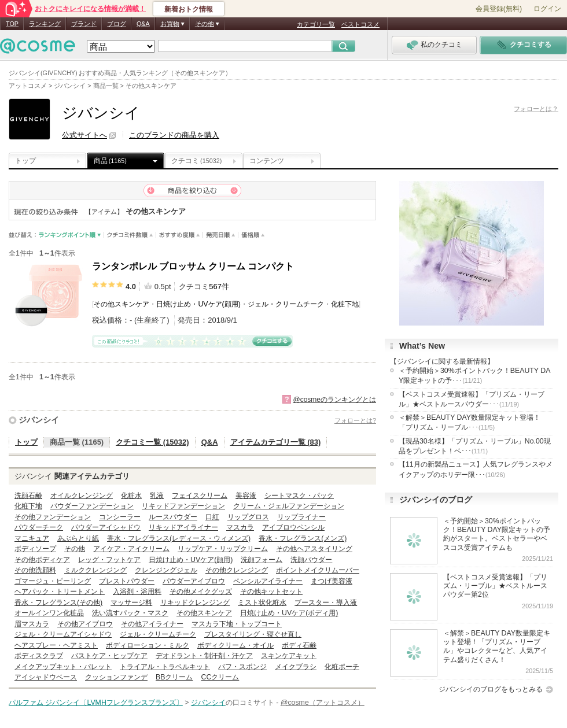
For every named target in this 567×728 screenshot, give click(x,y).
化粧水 (131, 496)
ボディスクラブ (38, 656)
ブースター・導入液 (325, 602)
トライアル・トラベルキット (165, 667)
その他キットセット (271, 591)
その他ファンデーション (52, 517)
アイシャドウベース (45, 677)
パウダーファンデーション (92, 506)
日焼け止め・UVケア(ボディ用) (289, 613)
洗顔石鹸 (28, 496)
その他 (74, 549)
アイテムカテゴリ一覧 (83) (275, 442)
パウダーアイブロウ (194, 581)
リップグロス (248, 517)
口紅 (212, 517)
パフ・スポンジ (242, 667)
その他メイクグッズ (201, 591)
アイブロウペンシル (293, 527)
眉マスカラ (31, 624)
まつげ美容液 (331, 581)
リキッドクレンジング (195, 602)
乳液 (157, 496)
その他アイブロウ (85, 624)
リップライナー (301, 517)
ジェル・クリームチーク (286, 304)
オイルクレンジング (81, 496)
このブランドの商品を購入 (174, 135)
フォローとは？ (536, 108)
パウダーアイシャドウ (106, 527)
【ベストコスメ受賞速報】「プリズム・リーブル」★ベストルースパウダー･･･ (471, 399)
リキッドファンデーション (183, 506)
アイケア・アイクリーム (131, 549)
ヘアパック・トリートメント (59, 591)
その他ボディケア (42, 560)
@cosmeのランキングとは (334, 400)
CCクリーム (220, 677)
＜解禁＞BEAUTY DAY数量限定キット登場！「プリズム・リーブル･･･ (469, 422)
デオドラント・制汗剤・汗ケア (204, 656)
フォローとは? (355, 420)
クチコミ (196, 161)
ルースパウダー (173, 517)
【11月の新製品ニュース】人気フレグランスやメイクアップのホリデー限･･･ (476, 469)
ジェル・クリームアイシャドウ (63, 634)
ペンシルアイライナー (268, 581)
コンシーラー (120, 517)
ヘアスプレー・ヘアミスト (56, 645)
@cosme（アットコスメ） (323, 703)
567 (215, 286)
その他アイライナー (152, 624)
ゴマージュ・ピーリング (52, 581)
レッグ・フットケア (109, 560)
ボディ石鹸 (299, 645)
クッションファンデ (116, 677)
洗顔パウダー (311, 560)
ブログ (116, 23)
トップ (25, 161)
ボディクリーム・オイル (235, 645)
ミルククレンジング (95, 570)
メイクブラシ (295, 667)
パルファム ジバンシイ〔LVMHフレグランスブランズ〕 (96, 703)
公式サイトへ (84, 135)
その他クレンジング (236, 570)
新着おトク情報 (188, 9)
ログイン (547, 9)
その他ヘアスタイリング (314, 549)
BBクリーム (174, 677)
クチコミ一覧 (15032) (152, 442)
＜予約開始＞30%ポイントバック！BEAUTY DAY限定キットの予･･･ (474, 376)
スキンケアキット (288, 656)
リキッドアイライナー (183, 527)
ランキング (45, 23)
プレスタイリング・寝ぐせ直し (252, 634)
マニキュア (31, 538)
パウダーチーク (38, 527)
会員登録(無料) (499, 9)
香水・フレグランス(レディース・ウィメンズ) (179, 538)
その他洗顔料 (35, 570)
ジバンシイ (39, 419)
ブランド (84, 23)
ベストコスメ (360, 24)
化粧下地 (345, 304)
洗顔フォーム (261, 560)
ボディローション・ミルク (147, 645)
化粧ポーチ (342, 667)
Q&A (143, 23)
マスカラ (240, 527)
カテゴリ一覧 (316, 24)
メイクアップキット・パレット (63, 667)
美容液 (245, 496)
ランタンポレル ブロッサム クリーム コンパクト (193, 266)
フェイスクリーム (199, 496)
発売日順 (220, 235)
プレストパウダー (126, 581)
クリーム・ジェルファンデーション (288, 506)
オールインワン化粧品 (49, 613)
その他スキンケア (121, 304)
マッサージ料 (131, 602)
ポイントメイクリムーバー (317, 570)
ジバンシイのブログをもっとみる (491, 689)
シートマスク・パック (299, 496)
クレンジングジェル (166, 570)
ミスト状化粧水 (262, 602)
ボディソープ (35, 549)
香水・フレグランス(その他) (58, 602)
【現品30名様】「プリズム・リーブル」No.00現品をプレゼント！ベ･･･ (475, 446)
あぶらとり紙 (78, 538)
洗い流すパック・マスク (130, 613)
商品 (110, 161)
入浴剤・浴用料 (137, 591)
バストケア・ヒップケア (109, 656)
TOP (12, 23)
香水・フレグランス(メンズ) (303, 538)
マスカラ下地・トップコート (237, 624)
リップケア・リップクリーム (223, 549)
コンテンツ (266, 161)
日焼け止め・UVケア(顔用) (198, 304)
